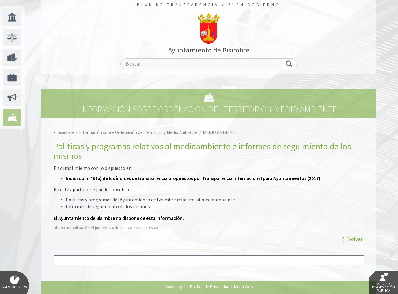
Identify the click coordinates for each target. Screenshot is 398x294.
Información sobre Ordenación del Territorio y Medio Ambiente (139, 132)
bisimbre (66, 132)
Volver (355, 239)
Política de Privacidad (209, 286)
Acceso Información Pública (383, 283)
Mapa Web (243, 286)
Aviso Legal (175, 286)
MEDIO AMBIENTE (220, 132)
